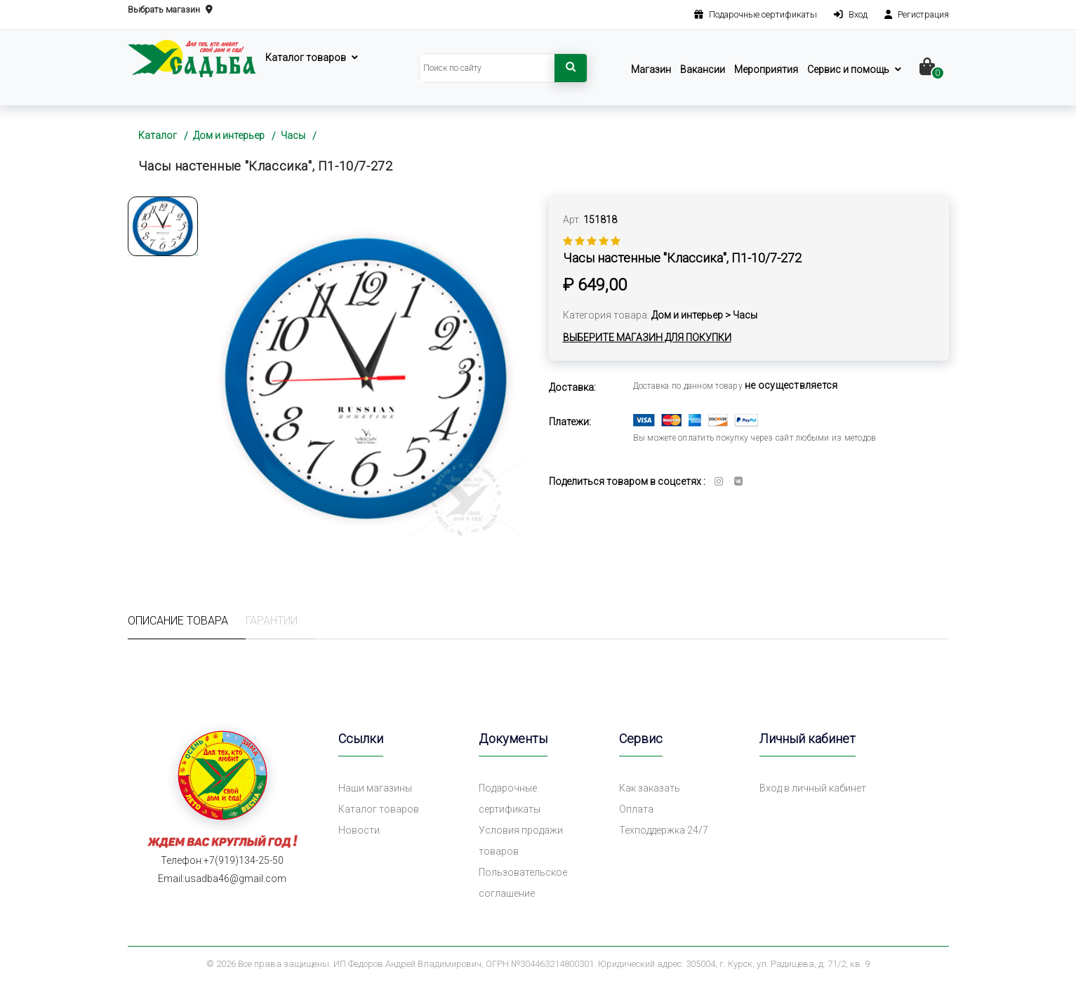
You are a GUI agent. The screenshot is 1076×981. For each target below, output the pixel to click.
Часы (293, 135)
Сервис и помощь (848, 69)
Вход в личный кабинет (812, 788)
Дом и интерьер (229, 135)
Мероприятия (766, 69)
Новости (359, 830)
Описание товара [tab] (178, 620)
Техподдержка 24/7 (663, 830)
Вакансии (702, 69)
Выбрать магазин (170, 10)
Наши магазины (375, 788)
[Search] (487, 68)
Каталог (157, 135)
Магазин (651, 69)
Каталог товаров (305, 57)
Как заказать (649, 788)
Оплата (636, 809)
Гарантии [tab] (272, 620)
